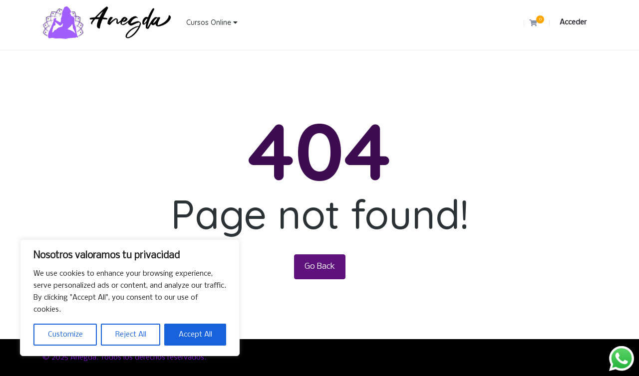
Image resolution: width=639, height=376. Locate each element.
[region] (130, 297)
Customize (65, 335)
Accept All (195, 335)
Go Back (320, 266)
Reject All (130, 335)
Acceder (573, 22)
